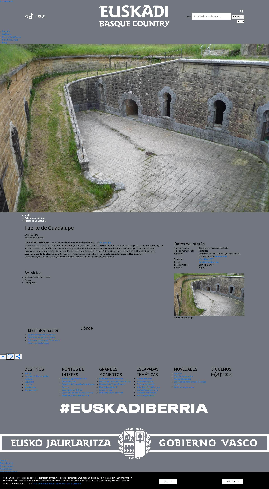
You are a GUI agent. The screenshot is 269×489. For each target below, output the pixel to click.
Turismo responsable (184, 387)
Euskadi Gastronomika (147, 389)
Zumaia (28, 384)
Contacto (4, 460)
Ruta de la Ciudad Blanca (148, 387)
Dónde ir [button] (6, 31)
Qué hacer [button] (7, 34)
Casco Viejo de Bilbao (72, 389)
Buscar (238, 17)
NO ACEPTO (232, 481)
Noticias (178, 373)
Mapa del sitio (6, 463)
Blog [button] (4, 42)
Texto (188, 16)
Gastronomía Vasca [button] (11, 36)
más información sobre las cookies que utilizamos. (57, 483)
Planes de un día (144, 378)
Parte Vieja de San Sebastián (75, 395)
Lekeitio (28, 378)
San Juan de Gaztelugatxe (37, 376)
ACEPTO (168, 481)
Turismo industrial (145, 384)
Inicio (27, 215)
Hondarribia (105, 242)
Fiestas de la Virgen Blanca (112, 384)
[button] (241, 11)
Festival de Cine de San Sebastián (115, 381)
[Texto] (212, 16)
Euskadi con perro (145, 381)
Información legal (8, 471)
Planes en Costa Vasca (38, 343)
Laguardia (29, 381)
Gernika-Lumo (31, 390)
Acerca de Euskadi (182, 378)
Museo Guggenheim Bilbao (75, 378)
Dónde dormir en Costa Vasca (42, 334)
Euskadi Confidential (146, 392)
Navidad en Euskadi (108, 387)
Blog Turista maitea (183, 376)
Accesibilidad (6, 468)
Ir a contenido (6, 1)
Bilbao (28, 373)
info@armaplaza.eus (209, 262)
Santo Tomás (105, 389)
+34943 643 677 (206, 259)
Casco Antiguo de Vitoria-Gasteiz (77, 392)
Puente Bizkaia (69, 381)
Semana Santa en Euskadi (111, 392)
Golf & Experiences (146, 395)
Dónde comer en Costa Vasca (41, 337)
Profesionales (6, 466)
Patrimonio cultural (35, 218)
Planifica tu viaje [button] (10, 39)
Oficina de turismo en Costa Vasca (44, 340)
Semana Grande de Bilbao (111, 378)
